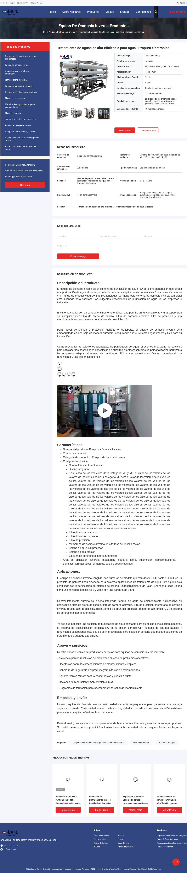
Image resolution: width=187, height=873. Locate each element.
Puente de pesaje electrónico (18, 125)
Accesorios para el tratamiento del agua (20, 147)
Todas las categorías (165, 847)
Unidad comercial (141, 742)
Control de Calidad (100, 843)
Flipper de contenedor (15, 98)
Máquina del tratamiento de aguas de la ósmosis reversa (98, 742)
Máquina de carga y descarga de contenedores (20, 105)
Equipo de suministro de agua (18, 86)
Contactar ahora (148, 130)
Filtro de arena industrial (16, 80)
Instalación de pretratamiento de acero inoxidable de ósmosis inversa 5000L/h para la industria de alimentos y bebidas (100, 800)
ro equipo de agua (167, 742)
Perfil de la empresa (101, 835)
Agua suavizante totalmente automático (18, 72)
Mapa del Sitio (123, 843)
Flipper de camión (13, 113)
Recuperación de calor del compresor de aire (22, 139)
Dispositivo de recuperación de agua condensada (21, 57)
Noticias (121, 835)
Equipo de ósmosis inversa (62, 32)
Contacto (25, 185)
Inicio (45, 32)
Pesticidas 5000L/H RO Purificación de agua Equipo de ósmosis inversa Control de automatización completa (68, 800)
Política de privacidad (126, 847)
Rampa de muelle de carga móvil (20, 131)
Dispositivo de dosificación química (21, 92)
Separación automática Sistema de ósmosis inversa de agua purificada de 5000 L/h (135, 800)
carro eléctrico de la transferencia (20, 119)
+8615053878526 (24, 176)
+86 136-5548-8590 (33, 171)
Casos (120, 839)
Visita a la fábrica (100, 839)
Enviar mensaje (78, 256)
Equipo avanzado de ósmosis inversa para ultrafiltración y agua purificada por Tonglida (167, 800)
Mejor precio (125, 130)
